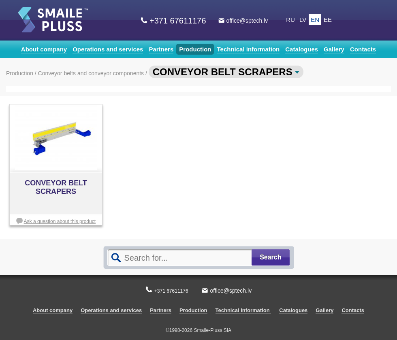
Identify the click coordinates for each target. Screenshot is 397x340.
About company (44, 49)
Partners (161, 49)
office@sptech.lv (247, 20)
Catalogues (301, 49)
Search (270, 257)
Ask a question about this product (60, 221)
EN (315, 19)
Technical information (248, 49)
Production (195, 49)
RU (290, 19)
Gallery (334, 49)
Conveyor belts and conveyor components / (93, 73)
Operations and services (108, 49)
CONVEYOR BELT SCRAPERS (226, 71)
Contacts (363, 49)
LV (302, 19)
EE (328, 19)
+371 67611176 (177, 20)
